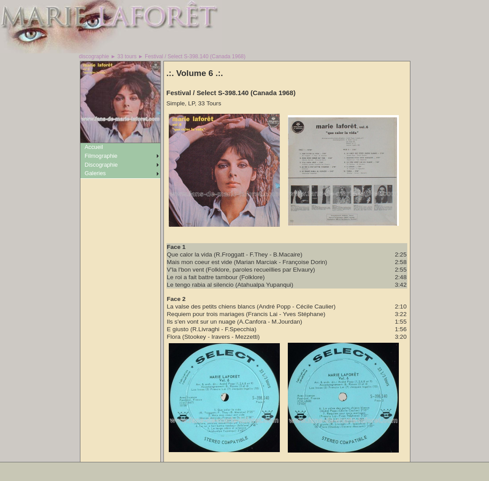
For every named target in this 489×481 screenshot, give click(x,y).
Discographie (101, 164)
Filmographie (101, 155)
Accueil (94, 147)
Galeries (95, 173)
